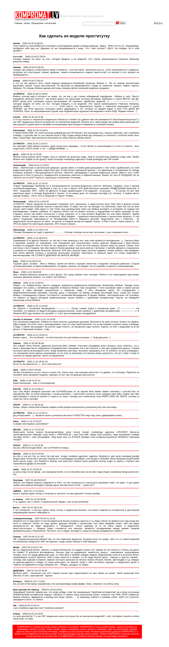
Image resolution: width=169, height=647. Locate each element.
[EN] (156, 23)
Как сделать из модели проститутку (74, 36)
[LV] (161, 23)
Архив (27, 23)
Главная (18, 23)
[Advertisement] (52, 6)
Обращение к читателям (43, 23)
